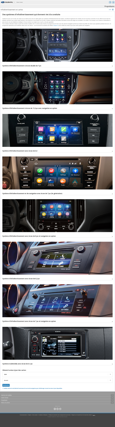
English (29, 414)
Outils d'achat (4, 397)
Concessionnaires (23, 414)
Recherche (6, 385)
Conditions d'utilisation (42, 414)
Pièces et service (5, 402)
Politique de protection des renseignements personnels (59, 414)
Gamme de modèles (6, 395)
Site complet (34, 414)
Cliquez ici (56, 25)
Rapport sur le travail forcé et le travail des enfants (82, 414)
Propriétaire (4, 400)
